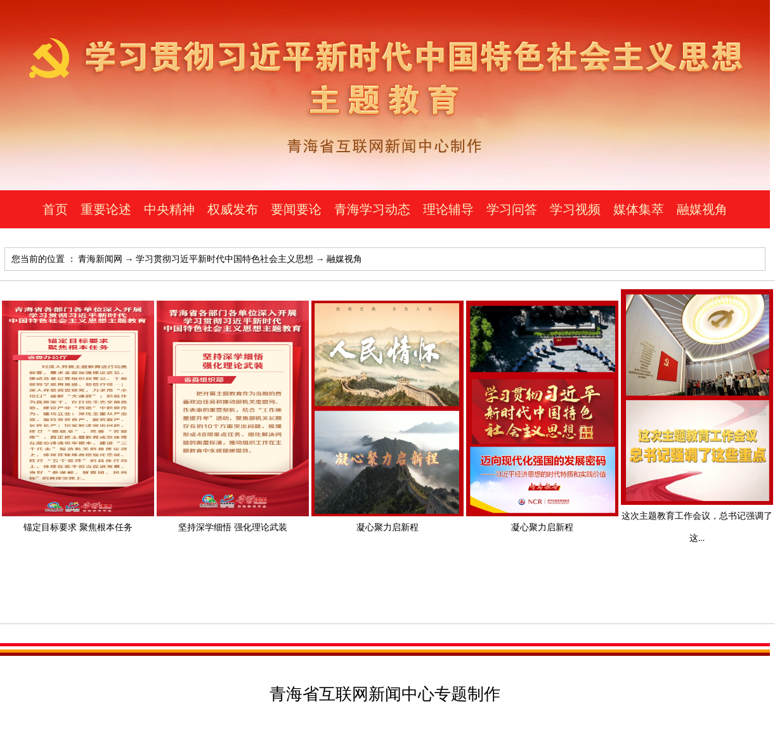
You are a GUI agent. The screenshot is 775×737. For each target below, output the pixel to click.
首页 (55, 209)
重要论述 (106, 209)
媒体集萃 (638, 209)
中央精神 (169, 209)
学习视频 (575, 209)
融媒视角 (702, 209)
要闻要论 (296, 209)
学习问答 (511, 209)
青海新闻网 (100, 259)
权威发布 (232, 209)
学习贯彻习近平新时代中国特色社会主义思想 (224, 259)
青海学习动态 (372, 209)
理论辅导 (448, 209)
